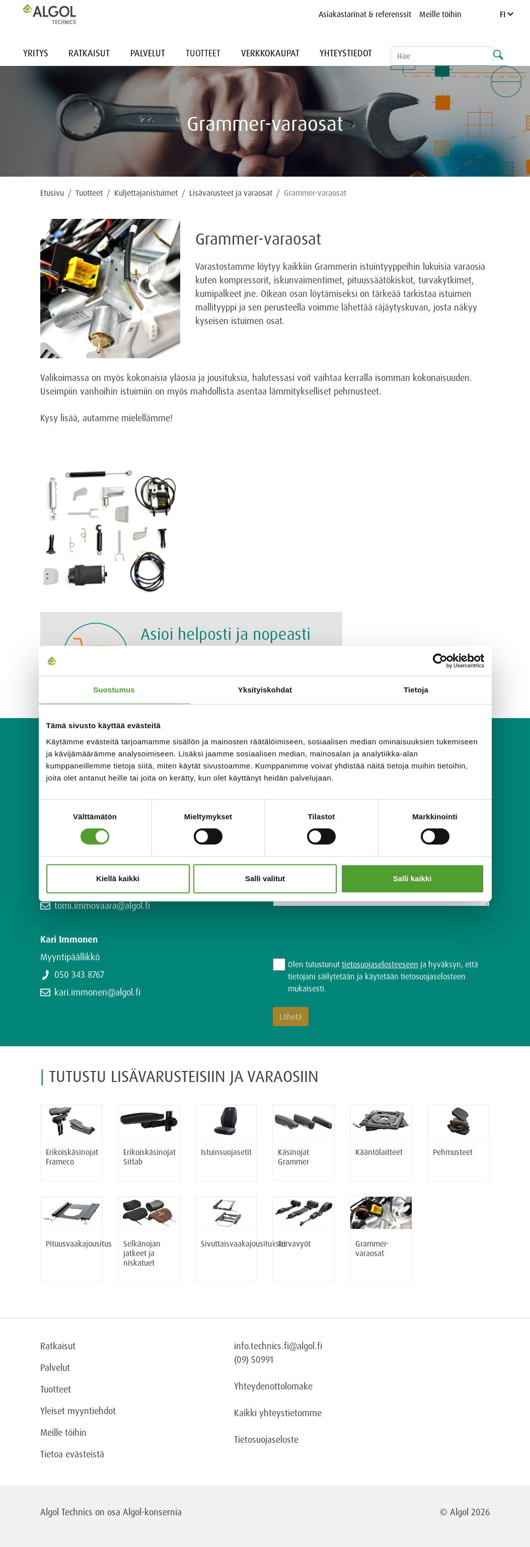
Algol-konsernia (152, 1511)
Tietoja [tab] (416, 689)
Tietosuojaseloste (266, 1439)
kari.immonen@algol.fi (97, 991)
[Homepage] (60, 14)
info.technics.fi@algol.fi (278, 1345)
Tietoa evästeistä (72, 1453)
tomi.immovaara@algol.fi (102, 905)
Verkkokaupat (270, 52)
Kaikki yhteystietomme (278, 1412)
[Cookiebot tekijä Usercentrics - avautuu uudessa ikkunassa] (440, 660)
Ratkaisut (89, 52)
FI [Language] (506, 14)
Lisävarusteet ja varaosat (230, 193)
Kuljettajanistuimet (146, 193)
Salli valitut (265, 878)
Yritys (35, 52)
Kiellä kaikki (117, 878)
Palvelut (147, 52)
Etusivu (52, 193)
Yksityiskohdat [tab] (265, 689)
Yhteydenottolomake (273, 1385)
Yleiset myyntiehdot (78, 1410)
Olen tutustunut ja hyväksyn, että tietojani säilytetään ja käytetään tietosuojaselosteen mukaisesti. (383, 976)
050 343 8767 (79, 974)
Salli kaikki (412, 878)
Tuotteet (203, 52)
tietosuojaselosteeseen (380, 964)
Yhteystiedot (346, 52)
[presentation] (349, 938)
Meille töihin (440, 14)
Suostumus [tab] (114, 689)
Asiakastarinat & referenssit (365, 14)
